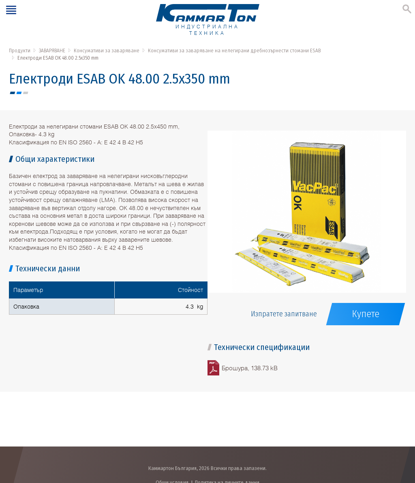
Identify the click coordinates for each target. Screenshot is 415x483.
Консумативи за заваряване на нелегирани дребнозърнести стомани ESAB (234, 50)
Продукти (19, 50)
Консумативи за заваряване (106, 50)
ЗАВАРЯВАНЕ (52, 50)
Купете (365, 314)
